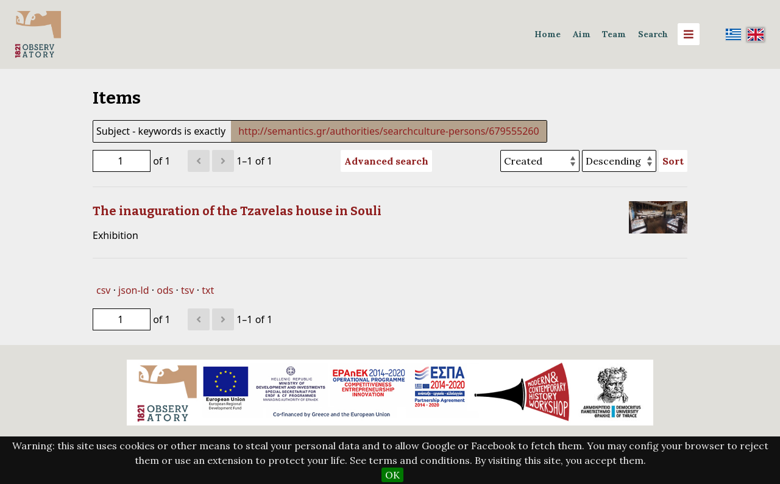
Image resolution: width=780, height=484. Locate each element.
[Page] (122, 161)
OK (392, 475)
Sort (673, 161)
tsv (187, 290)
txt (208, 290)
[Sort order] (619, 161)
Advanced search (386, 161)
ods (165, 290)
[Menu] (689, 34)
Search (653, 34)
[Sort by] (540, 161)
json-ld (133, 290)
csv (103, 290)
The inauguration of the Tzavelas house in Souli (237, 211)
